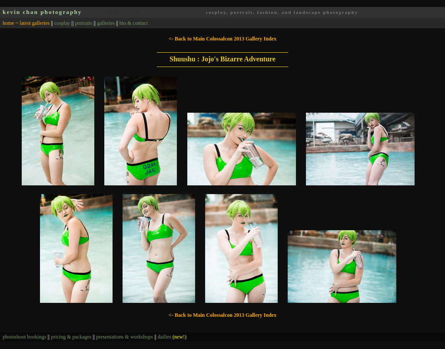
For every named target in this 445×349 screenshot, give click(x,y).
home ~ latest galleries (26, 23)
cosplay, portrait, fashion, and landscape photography (282, 12)
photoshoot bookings (24, 337)
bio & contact (134, 23)
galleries (106, 23)
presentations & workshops (124, 337)
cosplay (62, 23)
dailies (172, 337)
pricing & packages (71, 337)
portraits (83, 23)
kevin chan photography (42, 12)
